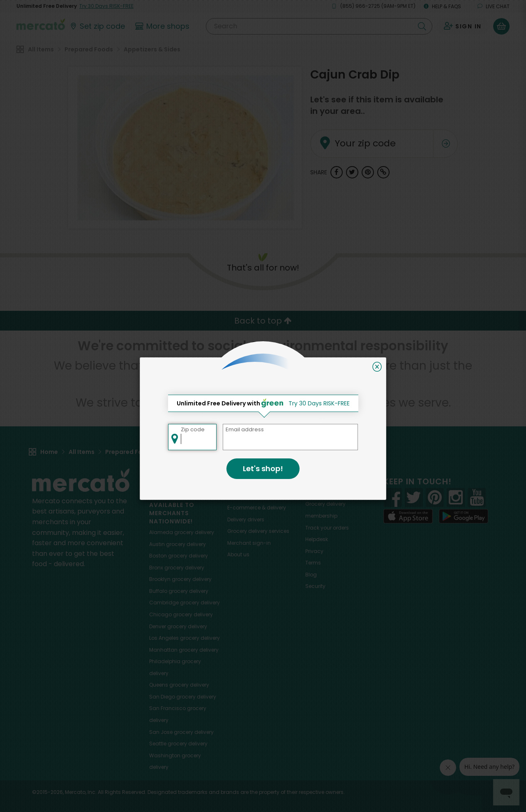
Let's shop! (263, 468)
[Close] (377, 367)
